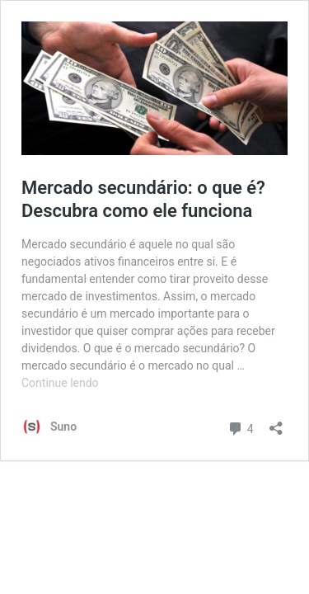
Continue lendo (60, 382)
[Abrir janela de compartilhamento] (276, 423)
